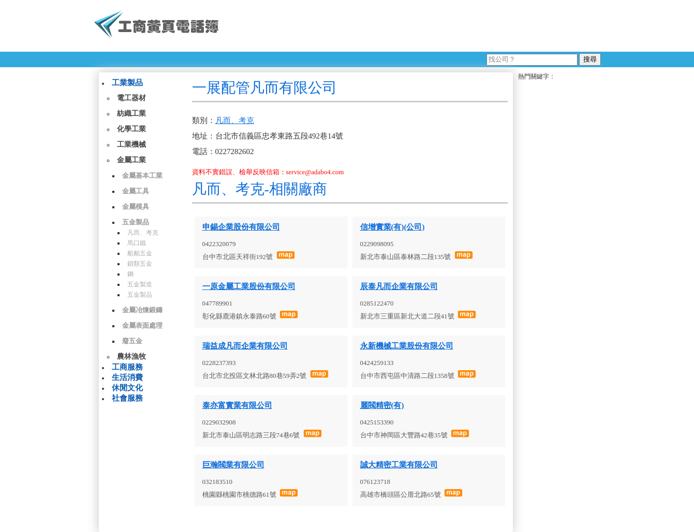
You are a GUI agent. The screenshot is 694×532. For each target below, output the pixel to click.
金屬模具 (135, 206)
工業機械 (131, 144)
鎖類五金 (139, 263)
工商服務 (127, 367)
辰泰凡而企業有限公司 (399, 286)
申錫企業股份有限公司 (241, 227)
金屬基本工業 (142, 175)
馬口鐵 (136, 243)
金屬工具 (135, 191)
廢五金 (132, 341)
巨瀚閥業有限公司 (233, 465)
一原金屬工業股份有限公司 (249, 286)
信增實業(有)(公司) (392, 227)
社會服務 (127, 398)
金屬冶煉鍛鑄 (142, 310)
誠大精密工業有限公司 (399, 465)
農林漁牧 (131, 356)
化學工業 (131, 129)
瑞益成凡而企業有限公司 (245, 346)
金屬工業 (131, 160)
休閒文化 (127, 388)
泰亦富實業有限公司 (237, 405)
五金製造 (139, 284)
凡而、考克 (142, 232)
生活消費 (127, 377)
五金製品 (135, 222)
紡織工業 (131, 113)
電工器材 (131, 98)
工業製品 (127, 83)
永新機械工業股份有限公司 (406, 346)
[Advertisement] (414, 26)
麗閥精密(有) (382, 405)
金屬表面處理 (142, 325)
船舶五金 (139, 253)
